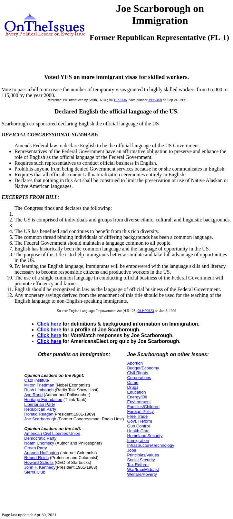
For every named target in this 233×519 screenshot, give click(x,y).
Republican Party (40, 409)
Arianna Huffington (41, 452)
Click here (49, 324)
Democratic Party (40, 438)
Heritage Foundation (43, 399)
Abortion (135, 363)
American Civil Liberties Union (52, 433)
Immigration (138, 440)
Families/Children (143, 406)
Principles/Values (143, 455)
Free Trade (137, 416)
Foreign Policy (140, 411)
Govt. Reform (139, 421)
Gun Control (138, 426)
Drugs (133, 387)
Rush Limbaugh (38, 389)
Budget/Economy (143, 368)
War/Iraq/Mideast (143, 469)
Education (136, 392)
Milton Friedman (39, 385)
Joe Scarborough (40, 418)
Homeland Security (145, 435)
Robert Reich (36, 457)
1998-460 (155, 100)
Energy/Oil (137, 397)
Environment (139, 401)
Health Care (138, 430)
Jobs (131, 450)
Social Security (141, 459)
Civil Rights (137, 372)
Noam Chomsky (39, 443)
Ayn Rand (33, 394)
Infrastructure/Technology (150, 445)
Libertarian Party (39, 404)
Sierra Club (34, 472)
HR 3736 (120, 100)
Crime (133, 382)
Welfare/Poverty (142, 474)
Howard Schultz (38, 462)
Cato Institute (36, 380)
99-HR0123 (146, 311)
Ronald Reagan (38, 414)
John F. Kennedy (39, 467)
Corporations (139, 377)
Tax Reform (138, 464)
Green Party (35, 448)
